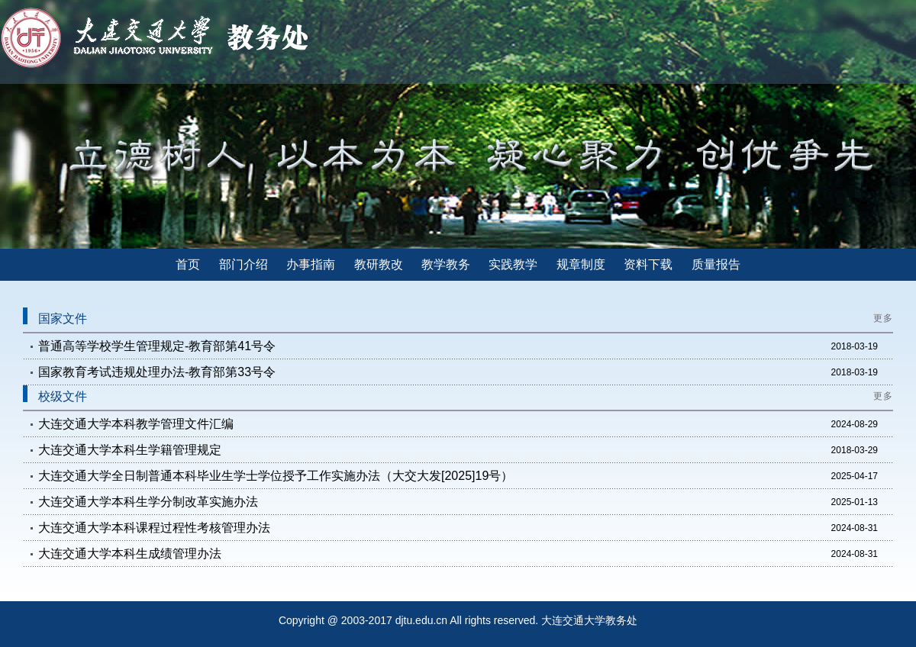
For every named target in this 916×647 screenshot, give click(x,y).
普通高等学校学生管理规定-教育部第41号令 (157, 346)
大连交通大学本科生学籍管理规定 (129, 449)
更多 (883, 318)
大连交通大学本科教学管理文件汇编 (136, 423)
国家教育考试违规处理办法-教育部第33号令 (157, 371)
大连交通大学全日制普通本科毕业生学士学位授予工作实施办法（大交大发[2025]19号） (275, 475)
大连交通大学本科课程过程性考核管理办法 (154, 527)
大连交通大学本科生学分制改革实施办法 (148, 501)
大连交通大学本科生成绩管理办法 (129, 553)
